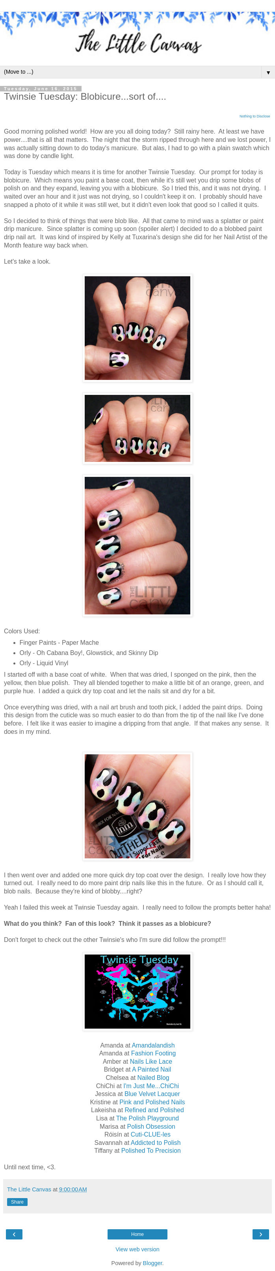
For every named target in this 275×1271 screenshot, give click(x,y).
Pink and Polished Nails (152, 1102)
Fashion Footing (153, 1053)
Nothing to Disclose (255, 116)
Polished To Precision (151, 1150)
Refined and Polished (154, 1110)
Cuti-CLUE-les (151, 1134)
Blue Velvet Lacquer (152, 1093)
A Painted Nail (151, 1069)
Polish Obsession (151, 1126)
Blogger (152, 1263)
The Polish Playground (147, 1118)
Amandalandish (153, 1045)
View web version (137, 1249)
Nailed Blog (153, 1077)
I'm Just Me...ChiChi (151, 1086)
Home (137, 1234)
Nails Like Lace (151, 1061)
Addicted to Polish (156, 1142)
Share (17, 1202)
